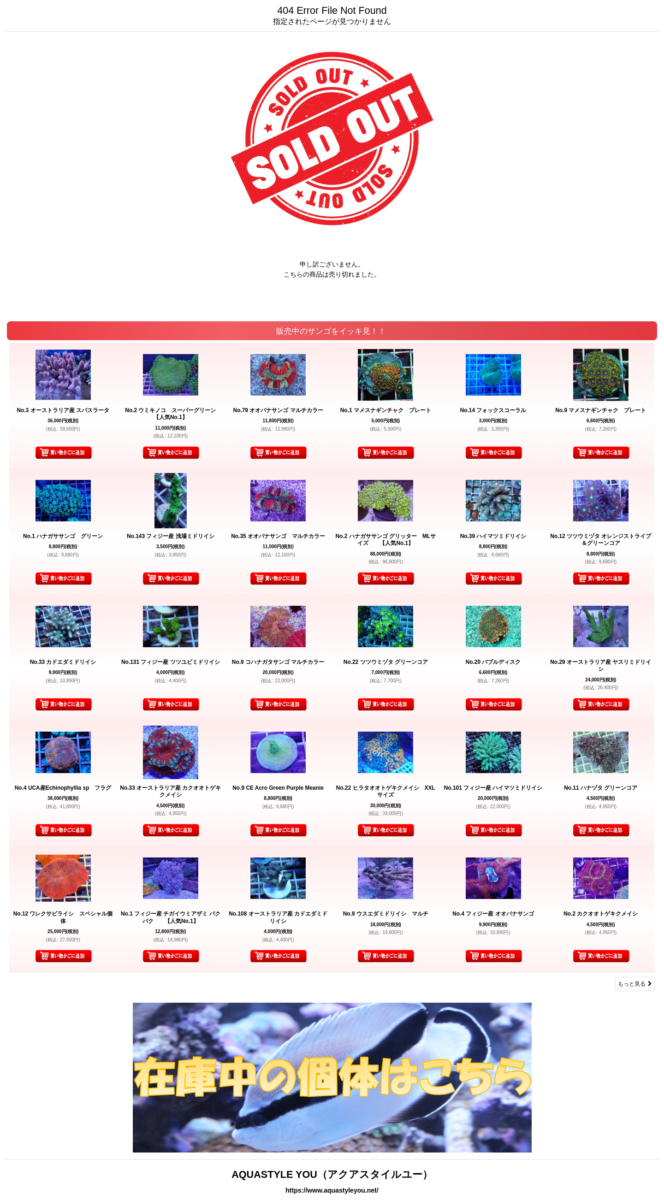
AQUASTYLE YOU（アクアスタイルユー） (332, 1174)
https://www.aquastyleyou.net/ (331, 1190)
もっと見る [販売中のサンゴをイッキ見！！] (635, 984)
